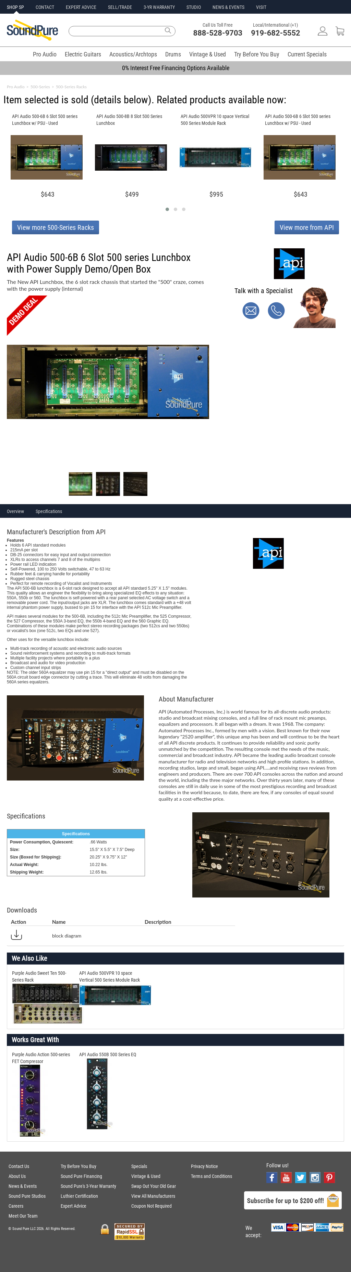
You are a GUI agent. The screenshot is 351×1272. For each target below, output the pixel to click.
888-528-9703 (218, 33)
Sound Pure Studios (27, 1196)
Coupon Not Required (151, 1206)
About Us (17, 1176)
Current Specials (307, 54)
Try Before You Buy (256, 54)
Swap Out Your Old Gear (153, 1186)
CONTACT (45, 7)
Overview (15, 511)
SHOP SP (15, 7)
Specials (139, 1166)
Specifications (49, 511)
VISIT (261, 7)
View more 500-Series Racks (55, 227)
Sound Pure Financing (81, 1176)
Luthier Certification (79, 1196)
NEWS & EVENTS (228, 7)
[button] (167, 209)
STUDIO (193, 7)
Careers (16, 1206)
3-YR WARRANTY (159, 7)
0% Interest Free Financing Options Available (175, 67)
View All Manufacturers (153, 1196)
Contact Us (19, 1166)
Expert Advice (73, 1206)
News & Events (23, 1186)
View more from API (307, 227)
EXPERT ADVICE (81, 7)
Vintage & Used (207, 54)
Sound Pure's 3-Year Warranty (88, 1186)
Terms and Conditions (211, 1176)
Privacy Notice (204, 1166)
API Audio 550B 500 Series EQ (107, 1054)
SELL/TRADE (120, 7)
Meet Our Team (23, 1216)
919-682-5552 (275, 33)
